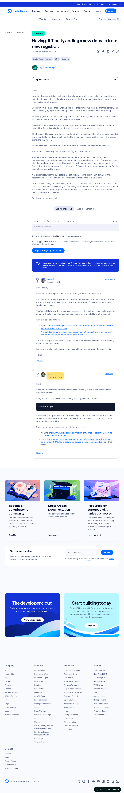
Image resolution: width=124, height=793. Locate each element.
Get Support (102, 2)
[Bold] (35, 221)
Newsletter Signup (71, 704)
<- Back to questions (14, 32)
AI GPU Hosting (99, 670)
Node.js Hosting (99, 700)
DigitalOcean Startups (72, 689)
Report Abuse (10, 761)
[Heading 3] (58, 221)
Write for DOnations (72, 681)
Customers (9, 685)
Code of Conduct (71, 726)
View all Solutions (100, 715)
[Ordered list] (63, 221)
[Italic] (38, 221)
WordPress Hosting (101, 707)
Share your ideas (12, 768)
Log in (99, 9)
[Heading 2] (55, 221)
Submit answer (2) (64, 209)
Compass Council (71, 696)
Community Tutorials (72, 670)
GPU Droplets (39, 670)
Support (8, 754)
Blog (78, 2)
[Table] (71, 221)
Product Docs (72, 17)
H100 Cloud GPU (100, 674)
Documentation (70, 718)
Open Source (69, 700)
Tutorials (43, 17)
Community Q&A (70, 674)
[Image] (48, 221)
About (7, 670)
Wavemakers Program (73, 692)
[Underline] (40, 221)
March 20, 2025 (53, 282)
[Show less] (114, 279)
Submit (107, 552)
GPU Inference (99, 681)
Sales (7, 757)
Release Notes (70, 722)
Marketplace (69, 707)
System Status (10, 765)
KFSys (50, 374)
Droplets (37, 685)
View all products (32, 620)
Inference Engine (41, 678)
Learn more (55, 535)
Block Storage (40, 711)
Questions (56, 17)
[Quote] (65, 221)
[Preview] (114, 221)
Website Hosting (100, 689)
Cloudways (38, 739)
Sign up (110, 9)
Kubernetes (39, 689)
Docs (84, 2)
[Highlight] (50, 221)
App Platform (39, 696)
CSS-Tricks (68, 678)
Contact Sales (115, 2)
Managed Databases (42, 704)
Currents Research (71, 685)
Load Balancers (40, 700)
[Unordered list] (60, 221)
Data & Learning (40, 681)
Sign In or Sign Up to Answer (48, 250)
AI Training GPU (99, 678)
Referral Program (12, 692)
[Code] (73, 221)
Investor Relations (12, 715)
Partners (8, 689)
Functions (38, 692)
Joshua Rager (49, 67)
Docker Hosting (99, 696)
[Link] (45, 221)
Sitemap (37, 781)
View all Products (41, 742)
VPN (95, 692)
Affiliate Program (11, 696)
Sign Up (14, 535)
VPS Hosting (98, 685)
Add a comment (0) (86, 209)
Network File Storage (42, 715)
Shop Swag (68, 729)
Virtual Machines (100, 711)
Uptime (37, 722)
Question (38, 33)
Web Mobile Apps (100, 704)
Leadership (9, 674)
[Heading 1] (53, 221)
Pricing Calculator (71, 715)
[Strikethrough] (43, 221)
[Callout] (68, 221)
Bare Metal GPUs (41, 674)
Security (8, 711)
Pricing (66, 711)
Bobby (49, 279)
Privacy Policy (10, 707)
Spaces (37, 707)
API (35, 718)
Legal (7, 704)
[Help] (116, 221)
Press (7, 700)
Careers (92, 2)
